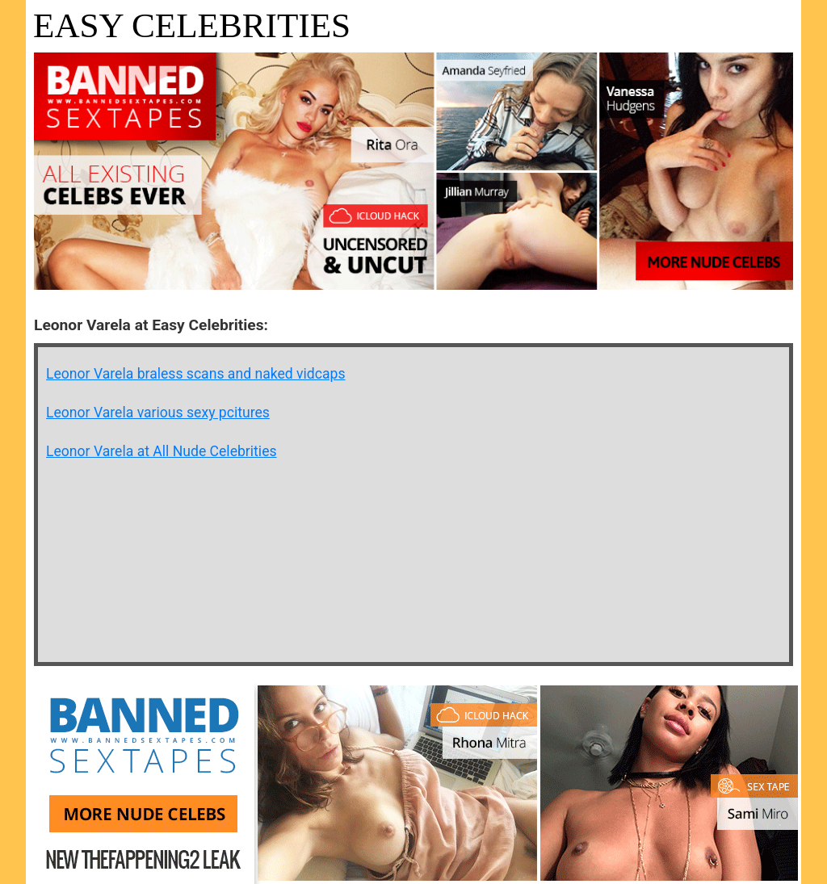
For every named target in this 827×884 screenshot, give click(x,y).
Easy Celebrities (192, 25)
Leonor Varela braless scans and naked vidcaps (196, 374)
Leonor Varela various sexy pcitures (158, 412)
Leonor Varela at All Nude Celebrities (161, 451)
